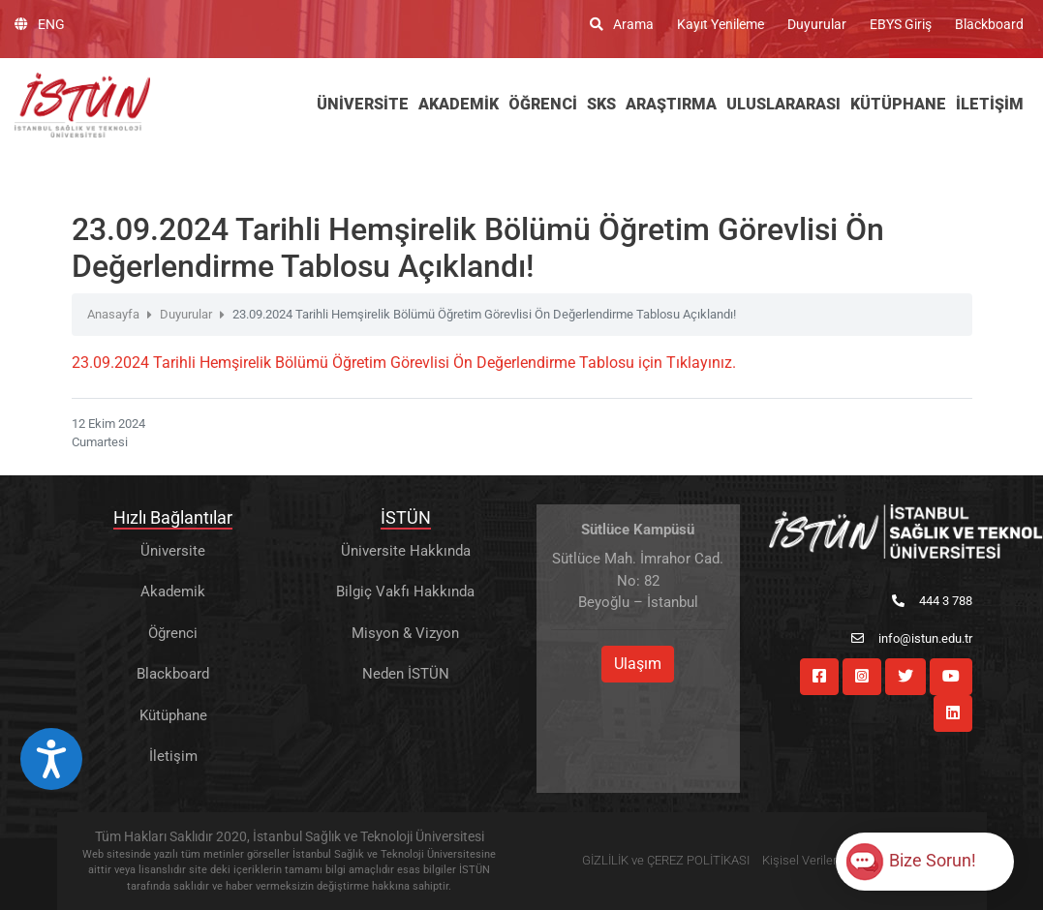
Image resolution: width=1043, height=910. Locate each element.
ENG (40, 24)
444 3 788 (932, 600)
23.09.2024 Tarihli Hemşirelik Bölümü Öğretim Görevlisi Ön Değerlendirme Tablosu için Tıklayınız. (404, 362)
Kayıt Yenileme (720, 24)
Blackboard (989, 24)
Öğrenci (173, 633)
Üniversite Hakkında (406, 551)
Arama (622, 24)
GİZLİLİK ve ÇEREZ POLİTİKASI (666, 860)
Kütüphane (173, 715)
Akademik (172, 591)
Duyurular (816, 24)
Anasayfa (113, 314)
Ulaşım (637, 663)
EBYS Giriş (901, 24)
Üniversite (172, 551)
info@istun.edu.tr (911, 638)
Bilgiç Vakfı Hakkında (405, 591)
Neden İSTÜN (405, 673)
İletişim (173, 756)
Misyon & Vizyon (405, 633)
